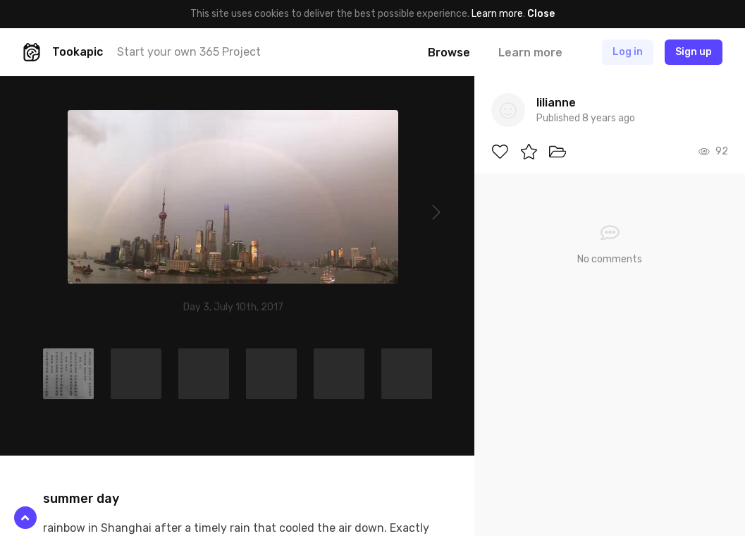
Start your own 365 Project (189, 52)
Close (541, 14)
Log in (627, 52)
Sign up (693, 52)
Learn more (497, 14)
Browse (449, 52)
